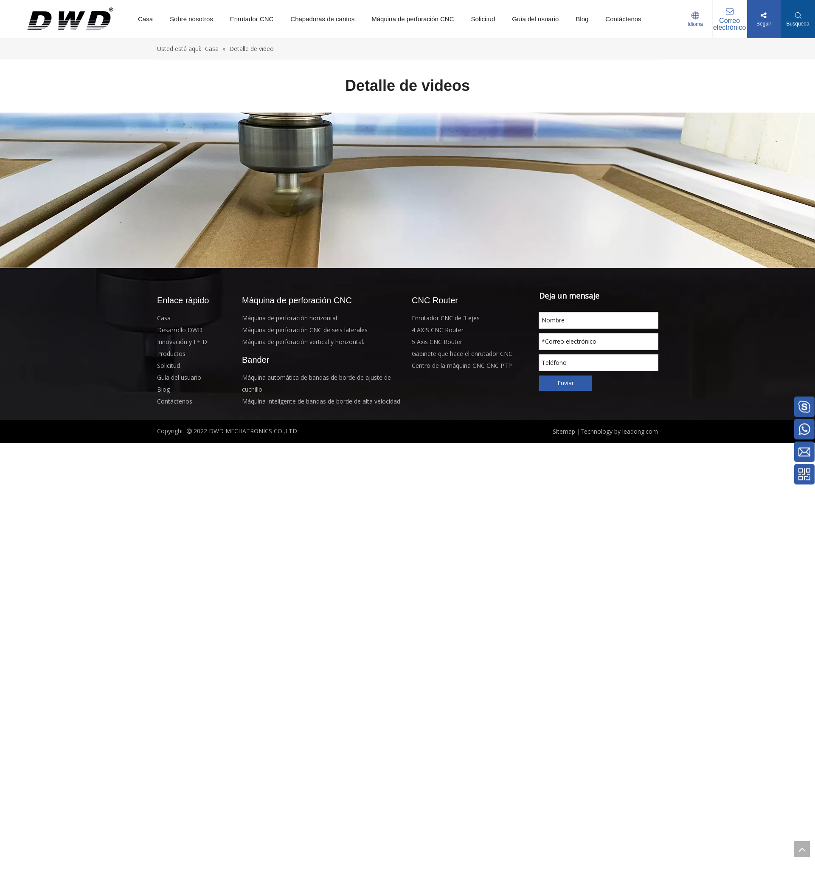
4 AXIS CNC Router (438, 330)
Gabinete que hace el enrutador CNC (462, 354)
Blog (582, 19)
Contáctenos (623, 19)
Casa (145, 19)
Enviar (565, 383)
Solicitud (483, 19)
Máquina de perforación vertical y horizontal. (303, 342)
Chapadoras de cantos (322, 19)
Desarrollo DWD (179, 330)
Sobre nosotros (191, 19)
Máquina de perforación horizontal (289, 318)
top (802, 849)
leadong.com (639, 431)
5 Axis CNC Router (437, 342)
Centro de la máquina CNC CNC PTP (462, 365)
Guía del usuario (535, 19)
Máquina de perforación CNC (412, 19)
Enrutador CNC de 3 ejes (446, 318)
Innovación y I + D (182, 342)
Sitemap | (566, 431)
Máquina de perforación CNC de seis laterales (305, 330)
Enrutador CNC (252, 19)
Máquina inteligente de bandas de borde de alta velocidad (321, 401)
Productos (171, 354)
